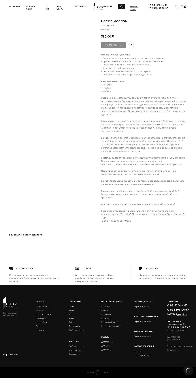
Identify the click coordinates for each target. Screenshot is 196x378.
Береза (72, 310)
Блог (38, 326)
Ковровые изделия (144, 346)
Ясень (71, 318)
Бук (70, 314)
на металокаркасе (111, 301)
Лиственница (74, 326)
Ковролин (138, 351)
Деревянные (75, 301)
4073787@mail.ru (177, 314)
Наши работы (41, 322)
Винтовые (105, 306)
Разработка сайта (10, 354)
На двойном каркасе (109, 322)
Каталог (17, 6)
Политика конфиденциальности (180, 346)
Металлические (75, 350)
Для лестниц (106, 341)
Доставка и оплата (43, 306)
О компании (41, 318)
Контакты (40, 330)
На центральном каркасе (111, 326)
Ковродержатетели (142, 355)
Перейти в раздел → (142, 306)
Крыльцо (105, 310)
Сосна (71, 306)
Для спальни (106, 349)
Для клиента (79, 6)
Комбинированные (76, 330)
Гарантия (40, 310)
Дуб (70, 322)
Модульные (106, 314)
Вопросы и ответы (43, 314)
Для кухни (105, 345)
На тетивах (105, 318)
